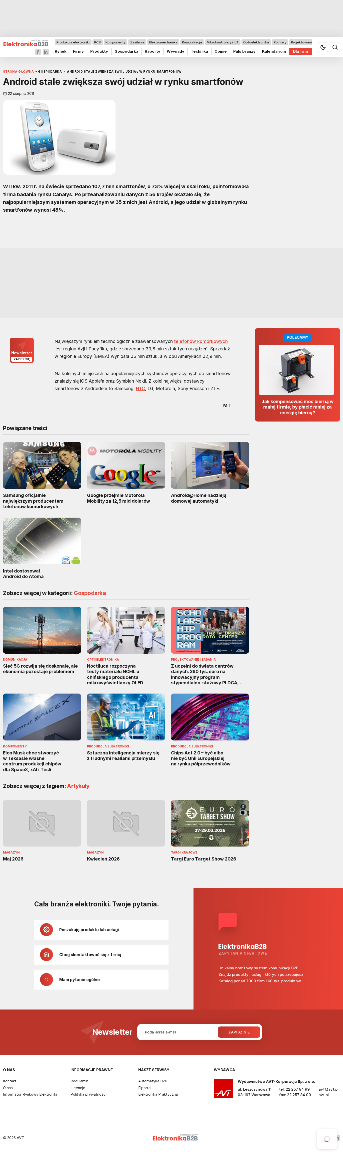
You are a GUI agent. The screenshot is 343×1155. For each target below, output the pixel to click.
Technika (199, 51)
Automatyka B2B (152, 1081)
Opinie (220, 51)
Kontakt (9, 1081)
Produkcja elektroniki (73, 42)
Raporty (152, 51)
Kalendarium (274, 51)
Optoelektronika (256, 42)
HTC (140, 388)
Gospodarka (126, 51)
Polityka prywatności (88, 1094)
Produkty (99, 51)
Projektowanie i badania (310, 42)
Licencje (77, 1087)
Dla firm (300, 51)
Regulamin (79, 1081)
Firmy (78, 51)
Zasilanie (137, 42)
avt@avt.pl (328, 1089)
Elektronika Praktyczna (158, 1094)
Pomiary (280, 42)
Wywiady (175, 51)
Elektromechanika (163, 42)
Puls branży (244, 51)
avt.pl (323, 1094)
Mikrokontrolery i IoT (222, 42)
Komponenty (116, 42)
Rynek (60, 51)
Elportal (144, 1087)
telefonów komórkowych (201, 341)
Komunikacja (192, 42)
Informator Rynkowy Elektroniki (30, 1094)
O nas (8, 1087)
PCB (97, 42)
